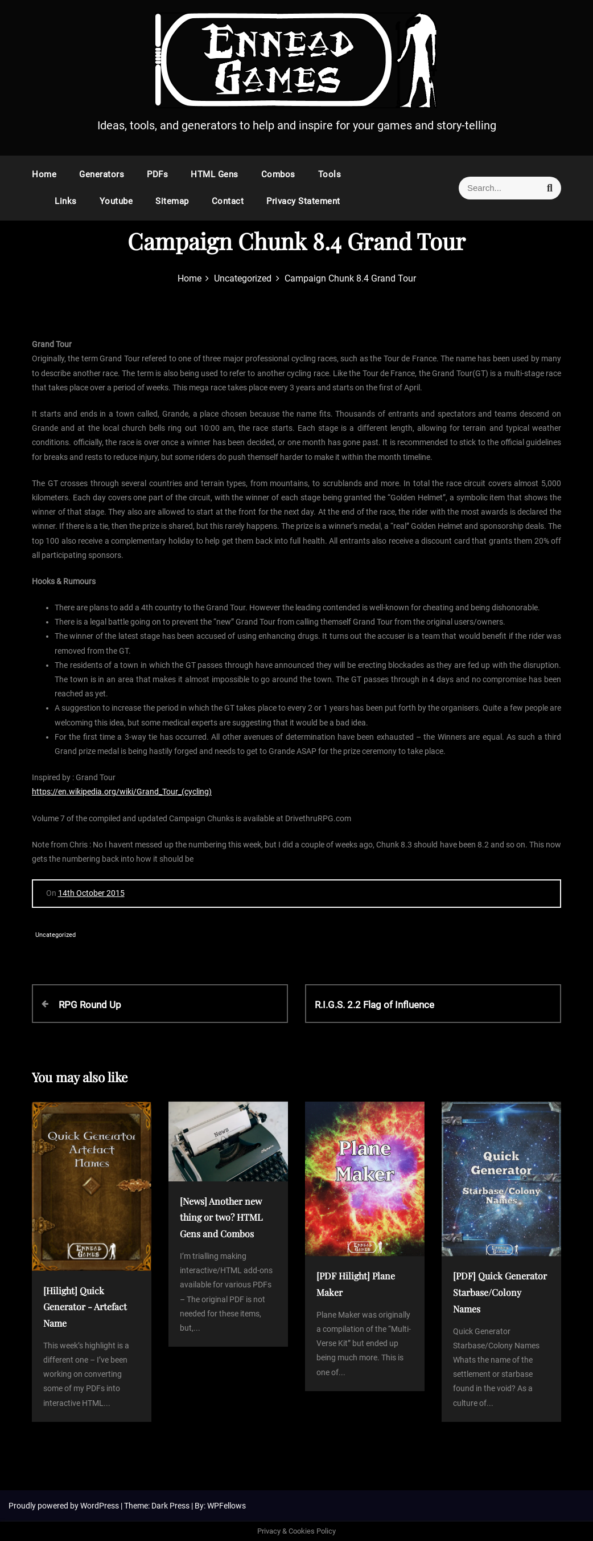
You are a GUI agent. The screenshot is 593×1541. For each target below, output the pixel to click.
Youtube (116, 201)
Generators (101, 174)
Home (44, 174)
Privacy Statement (303, 201)
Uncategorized (55, 935)
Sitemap (172, 201)
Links (66, 201)
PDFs (157, 174)
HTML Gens (214, 174)
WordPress (100, 1505)
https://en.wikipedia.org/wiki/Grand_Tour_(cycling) (122, 791)
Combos (278, 174)
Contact (228, 201)
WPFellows (226, 1505)
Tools (329, 174)
